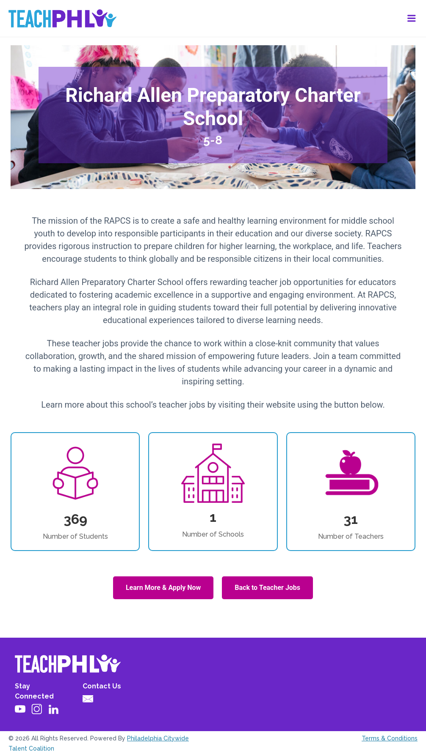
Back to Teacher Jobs (267, 588)
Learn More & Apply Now (163, 588)
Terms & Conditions (390, 738)
